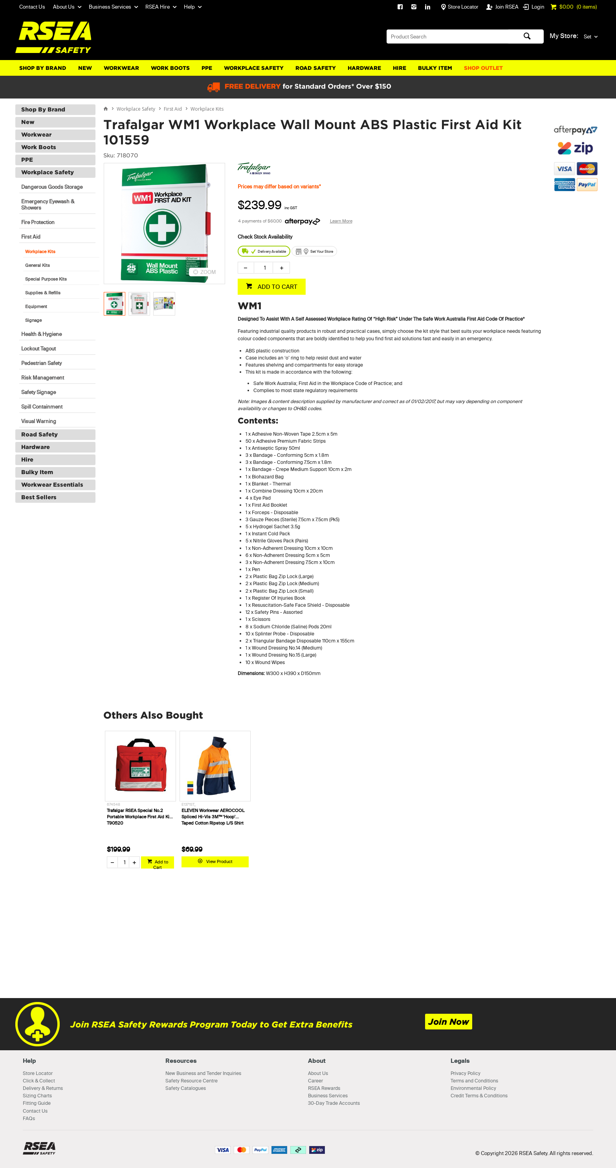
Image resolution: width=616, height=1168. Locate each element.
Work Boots (170, 68)
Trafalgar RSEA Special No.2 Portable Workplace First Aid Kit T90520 (139, 817)
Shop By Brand (42, 68)
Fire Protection (38, 222)
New (85, 68)
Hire (399, 68)
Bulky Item (435, 68)
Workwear (121, 68)
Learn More (341, 221)
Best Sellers (39, 497)
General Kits (37, 265)
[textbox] (448, 36)
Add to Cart (160, 864)
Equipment (36, 306)
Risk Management (42, 377)
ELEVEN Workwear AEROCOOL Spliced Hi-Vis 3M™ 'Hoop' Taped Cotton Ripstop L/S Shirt (213, 817)
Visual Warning (38, 421)
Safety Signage (38, 392)
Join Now (448, 1022)
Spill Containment (41, 406)
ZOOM (208, 272)
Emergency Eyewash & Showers (47, 204)
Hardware (364, 68)
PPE (207, 68)
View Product (219, 861)
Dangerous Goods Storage (51, 187)
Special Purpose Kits (46, 279)
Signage (33, 320)
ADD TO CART (276, 286)
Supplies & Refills (42, 293)
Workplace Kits (40, 251)
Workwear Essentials (52, 485)
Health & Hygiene (41, 334)
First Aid (30, 237)
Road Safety (315, 68)
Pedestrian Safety (41, 363)
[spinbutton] (263, 267)
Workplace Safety (254, 68)
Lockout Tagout (38, 348)
